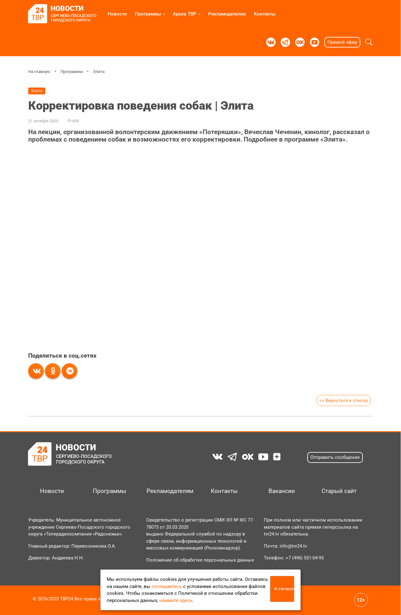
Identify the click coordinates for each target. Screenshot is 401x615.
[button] (368, 42)
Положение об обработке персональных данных (200, 560)
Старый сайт (339, 491)
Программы (148, 14)
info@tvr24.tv (293, 546)
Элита (99, 71)
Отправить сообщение (335, 457)
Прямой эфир (342, 42)
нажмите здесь (175, 600)
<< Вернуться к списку (343, 400)
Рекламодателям (227, 14)
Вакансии (281, 491)
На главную (39, 71)
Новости (117, 14)
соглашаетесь (166, 586)
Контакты (265, 14)
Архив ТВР (184, 14)
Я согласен (284, 588)
